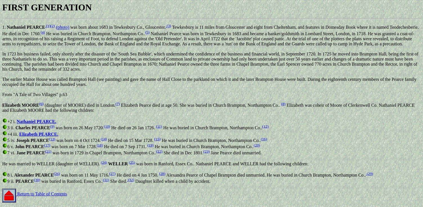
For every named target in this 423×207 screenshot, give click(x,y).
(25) (132, 162)
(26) (57, 174)
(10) (107, 126)
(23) (206, 151)
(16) (264, 139)
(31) (106, 180)
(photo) (62, 27)
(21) (48, 151)
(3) (168, 26)
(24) (104, 162)
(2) (52, 26)
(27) (112, 174)
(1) (47, 26)
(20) (257, 145)
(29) (369, 174)
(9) (52, 126)
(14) (104, 139)
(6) (41, 104)
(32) (130, 180)
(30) (37, 180)
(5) (147, 32)
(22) (159, 151)
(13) (52, 139)
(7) (117, 104)
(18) (100, 145)
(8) (283, 104)
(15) (157, 139)
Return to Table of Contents (34, 194)
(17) (47, 145)
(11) (159, 126)
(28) (162, 174)
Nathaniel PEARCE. (36, 121)
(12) (265, 126)
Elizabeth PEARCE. (38, 134)
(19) (150, 145)
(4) (43, 32)
